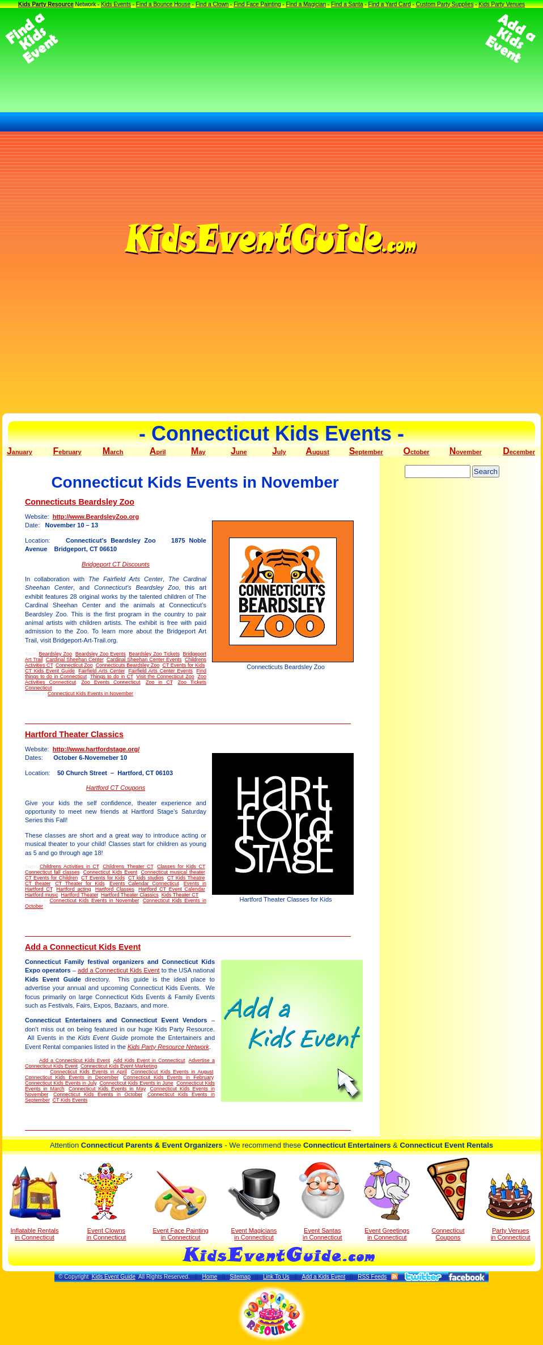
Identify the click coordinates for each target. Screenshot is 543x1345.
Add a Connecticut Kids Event (83, 946)
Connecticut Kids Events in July (60, 1083)
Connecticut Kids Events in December (71, 1077)
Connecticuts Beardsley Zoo (79, 501)
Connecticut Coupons (448, 1199)
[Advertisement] (271, 38)
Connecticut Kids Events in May (107, 1089)
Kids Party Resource (46, 4)
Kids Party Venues (501, 4)
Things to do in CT (111, 676)
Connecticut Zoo (74, 665)
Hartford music (41, 895)
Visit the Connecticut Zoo (165, 676)
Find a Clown (212, 4)
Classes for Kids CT (181, 866)
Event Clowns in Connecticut (106, 1201)
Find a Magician (306, 4)
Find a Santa (347, 4)
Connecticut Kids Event (110, 872)
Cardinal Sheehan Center (75, 659)
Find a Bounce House (163, 4)
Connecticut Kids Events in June (136, 1083)
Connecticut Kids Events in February (168, 1077)
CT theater (37, 883)
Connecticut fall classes (52, 872)
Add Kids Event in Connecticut (149, 1060)
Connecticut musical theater (173, 872)
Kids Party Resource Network (168, 1046)
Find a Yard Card (389, 4)
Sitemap (240, 1277)
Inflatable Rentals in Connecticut (35, 1203)
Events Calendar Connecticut (144, 883)
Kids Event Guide (113, 1277)
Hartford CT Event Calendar (171, 889)
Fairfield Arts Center (101, 671)
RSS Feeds (372, 1277)
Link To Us (276, 1277)
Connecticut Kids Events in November (90, 693)
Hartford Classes (114, 889)
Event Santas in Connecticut (322, 1200)
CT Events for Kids (183, 665)
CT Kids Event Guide (50, 671)
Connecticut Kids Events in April (88, 1072)
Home (210, 1277)
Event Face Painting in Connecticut (180, 1206)
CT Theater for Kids (80, 883)
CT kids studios (146, 878)
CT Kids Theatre (186, 878)
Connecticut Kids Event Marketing (118, 1066)
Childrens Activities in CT (69, 866)
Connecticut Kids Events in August (172, 1072)
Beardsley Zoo (56, 654)
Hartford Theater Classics (74, 734)
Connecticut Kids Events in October (97, 1094)
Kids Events (116, 4)
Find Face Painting (257, 4)
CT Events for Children (51, 878)
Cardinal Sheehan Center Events (144, 659)
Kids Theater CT (180, 895)
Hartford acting (73, 889)
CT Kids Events (70, 1100)
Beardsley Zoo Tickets (154, 654)
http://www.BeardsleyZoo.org (96, 516)
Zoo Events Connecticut (110, 682)
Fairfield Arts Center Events (160, 671)
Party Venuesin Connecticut (510, 1207)
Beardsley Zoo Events (100, 654)
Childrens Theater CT (128, 866)
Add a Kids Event (323, 1277)
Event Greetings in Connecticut (387, 1200)
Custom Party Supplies (445, 4)
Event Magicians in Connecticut (254, 1204)
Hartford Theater (79, 895)
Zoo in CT (159, 682)
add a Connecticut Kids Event (119, 970)
